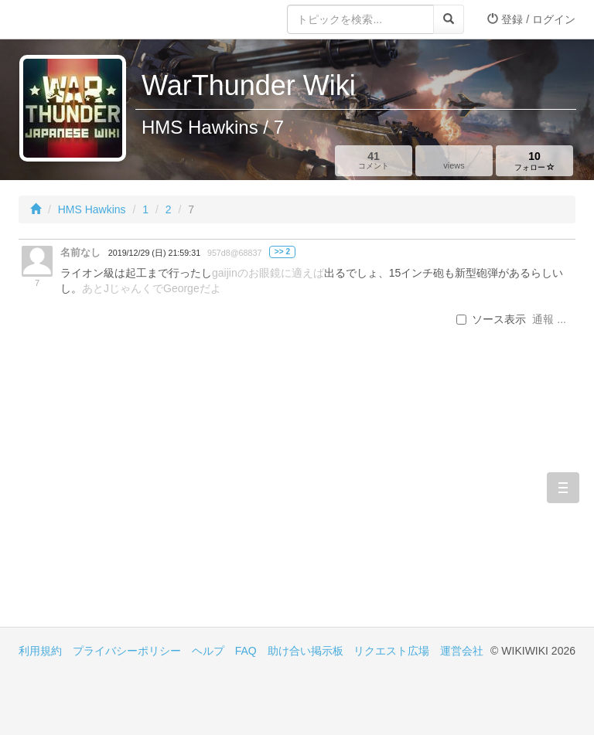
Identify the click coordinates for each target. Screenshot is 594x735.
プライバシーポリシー (127, 651)
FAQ (246, 651)
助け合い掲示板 (305, 651)
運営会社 (461, 651)
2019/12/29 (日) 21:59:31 (154, 252)
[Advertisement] (158, 495)
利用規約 (40, 651)
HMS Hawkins (92, 209)
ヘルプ (208, 651)
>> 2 (282, 251)
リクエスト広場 (391, 651)
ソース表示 (491, 319)
